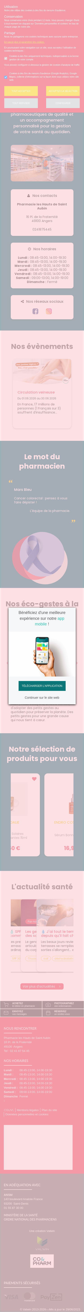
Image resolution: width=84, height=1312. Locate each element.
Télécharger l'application (42, 686)
